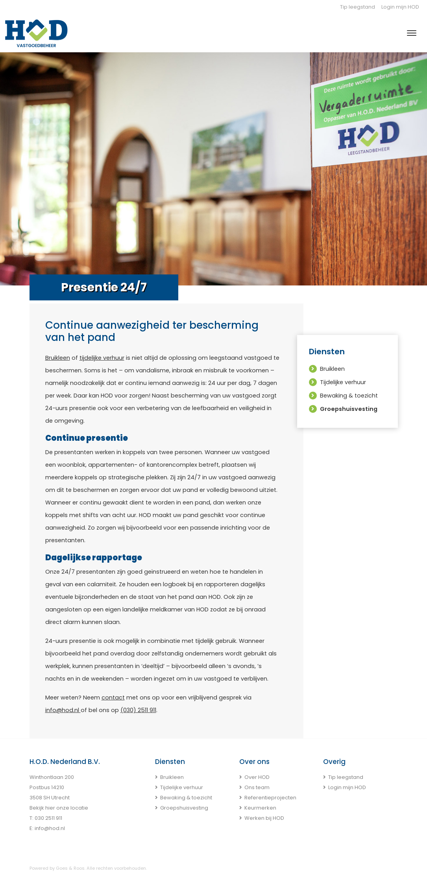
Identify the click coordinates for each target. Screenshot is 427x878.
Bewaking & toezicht (349, 395)
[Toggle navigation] (411, 33)
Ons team (257, 787)
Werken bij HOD (264, 818)
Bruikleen (57, 358)
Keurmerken (260, 808)
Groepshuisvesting (348, 409)
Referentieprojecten (270, 797)
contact (113, 697)
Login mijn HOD (400, 7)
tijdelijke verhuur (101, 358)
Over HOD (257, 777)
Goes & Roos (70, 868)
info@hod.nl (63, 710)
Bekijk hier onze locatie (59, 808)
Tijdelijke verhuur (343, 382)
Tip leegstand (357, 7)
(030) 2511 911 (138, 710)
